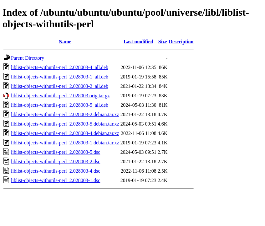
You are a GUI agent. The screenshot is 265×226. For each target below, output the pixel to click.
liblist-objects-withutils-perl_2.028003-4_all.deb (59, 67)
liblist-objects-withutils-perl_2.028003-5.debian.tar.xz (65, 123)
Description (181, 41)
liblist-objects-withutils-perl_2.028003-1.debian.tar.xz (65, 142)
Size (162, 41)
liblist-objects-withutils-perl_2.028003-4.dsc (55, 171)
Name (65, 41)
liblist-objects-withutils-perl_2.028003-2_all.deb (59, 86)
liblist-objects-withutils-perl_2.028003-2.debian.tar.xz (65, 114)
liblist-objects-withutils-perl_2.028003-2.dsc (55, 161)
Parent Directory (27, 58)
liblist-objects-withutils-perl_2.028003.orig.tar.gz (60, 95)
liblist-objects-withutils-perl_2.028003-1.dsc (55, 180)
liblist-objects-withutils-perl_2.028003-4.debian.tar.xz (65, 133)
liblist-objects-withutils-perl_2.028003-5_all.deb (59, 105)
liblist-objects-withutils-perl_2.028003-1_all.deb (59, 76)
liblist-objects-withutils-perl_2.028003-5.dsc (55, 152)
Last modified (138, 41)
